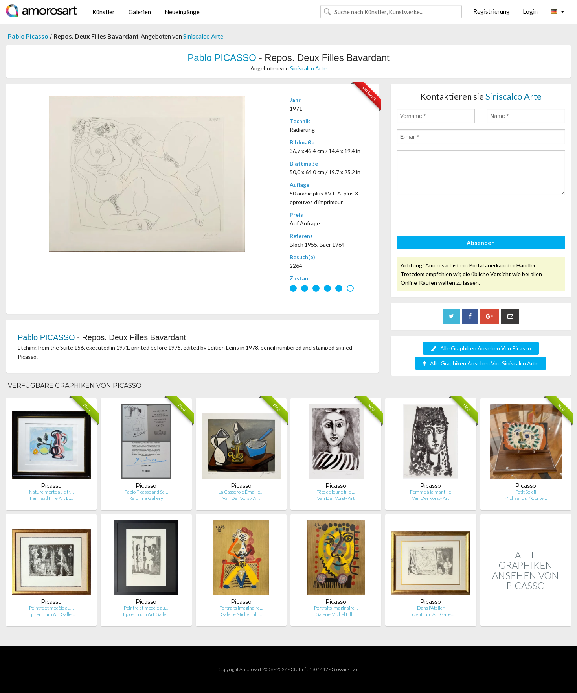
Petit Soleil (525, 492)
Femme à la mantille (430, 492)
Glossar (339, 669)
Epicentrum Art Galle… (51, 614)
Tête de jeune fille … (336, 492)
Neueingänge (182, 11)
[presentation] (456, 216)
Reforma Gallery (146, 498)
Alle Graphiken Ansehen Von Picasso (481, 348)
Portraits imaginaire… (241, 608)
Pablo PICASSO (221, 57)
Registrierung (491, 11)
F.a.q (354, 669)
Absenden (481, 242)
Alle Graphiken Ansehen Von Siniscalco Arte (480, 363)
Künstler (103, 11)
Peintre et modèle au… (51, 608)
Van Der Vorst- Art (241, 498)
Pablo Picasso (28, 36)
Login (530, 11)
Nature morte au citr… (51, 492)
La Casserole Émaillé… (241, 492)
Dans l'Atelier (431, 608)
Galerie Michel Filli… (241, 614)
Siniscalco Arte (203, 36)
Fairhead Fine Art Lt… (51, 498)
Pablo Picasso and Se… (146, 492)
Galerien (140, 11)
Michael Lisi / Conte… (525, 498)
